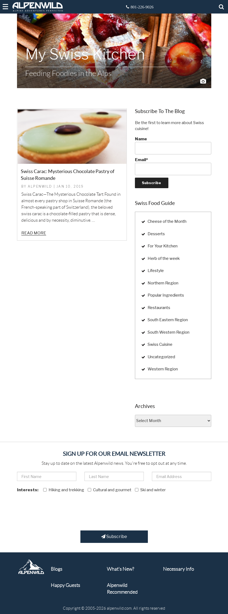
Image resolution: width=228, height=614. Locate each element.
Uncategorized (161, 356)
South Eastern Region (168, 319)
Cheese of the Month (167, 221)
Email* (173, 166)
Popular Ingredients (166, 295)
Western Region (163, 369)
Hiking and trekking (63, 489)
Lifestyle (156, 270)
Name (173, 145)
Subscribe (114, 536)
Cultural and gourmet (109, 489)
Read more (33, 233)
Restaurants (159, 307)
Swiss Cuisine (160, 344)
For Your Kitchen (163, 246)
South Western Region (168, 332)
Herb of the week (164, 258)
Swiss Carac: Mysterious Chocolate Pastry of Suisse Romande (67, 174)
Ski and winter (150, 489)
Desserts (156, 233)
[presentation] (58, 509)
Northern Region (163, 283)
